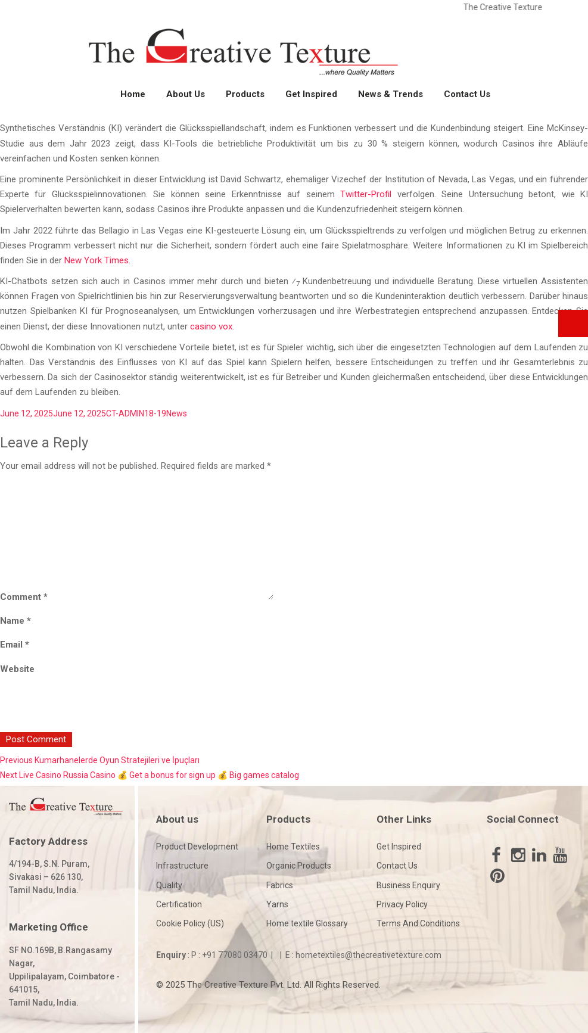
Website (17, 669)
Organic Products (298, 865)
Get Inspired (311, 94)
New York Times (96, 260)
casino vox (211, 326)
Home (132, 94)
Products (245, 94)
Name (15, 620)
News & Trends (390, 94)
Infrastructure (182, 865)
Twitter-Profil (365, 194)
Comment (24, 597)
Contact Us (467, 94)
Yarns (277, 904)
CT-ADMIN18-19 (136, 413)
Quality (169, 885)
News (176, 413)
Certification (179, 904)
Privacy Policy (402, 904)
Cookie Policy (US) (190, 923)
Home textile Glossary (307, 923)
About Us (185, 94)
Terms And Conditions (418, 923)
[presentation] (81, 706)
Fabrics (279, 885)
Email (14, 644)
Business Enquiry (408, 885)
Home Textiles (293, 846)
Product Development (197, 846)
